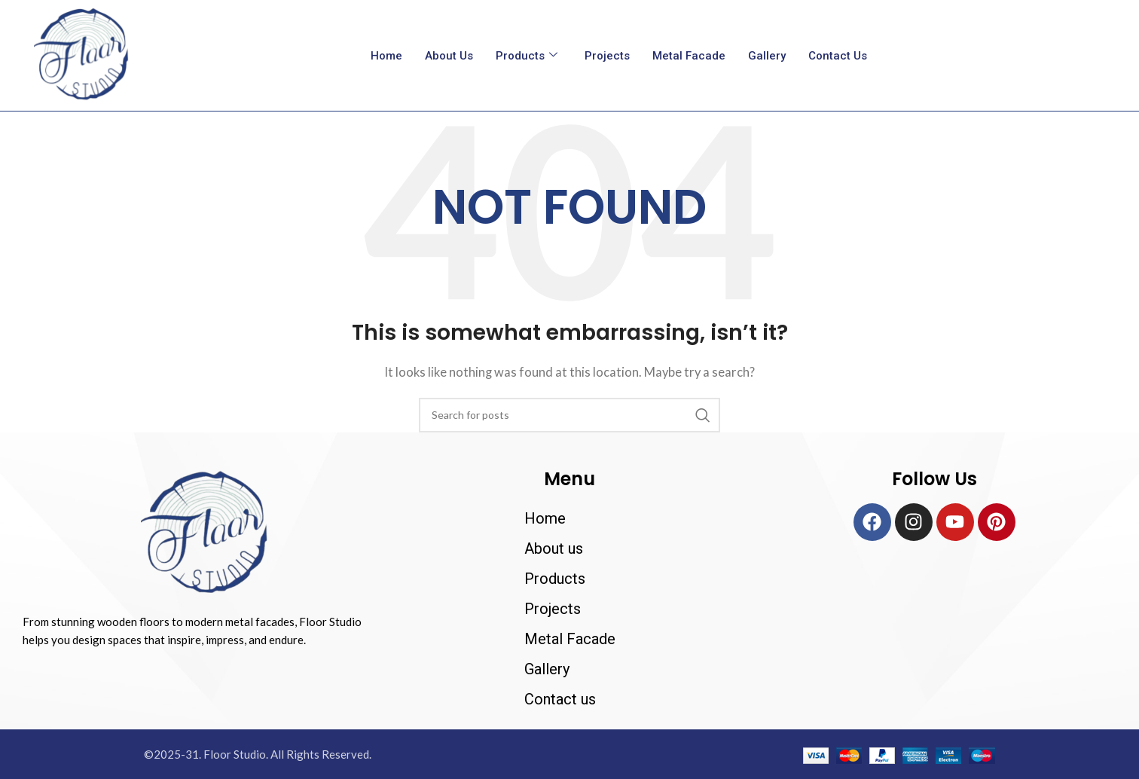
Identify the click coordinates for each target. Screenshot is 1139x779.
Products (526, 56)
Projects (607, 56)
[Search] (569, 415)
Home (386, 56)
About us (449, 56)
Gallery (767, 56)
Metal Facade (688, 56)
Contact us (837, 56)
